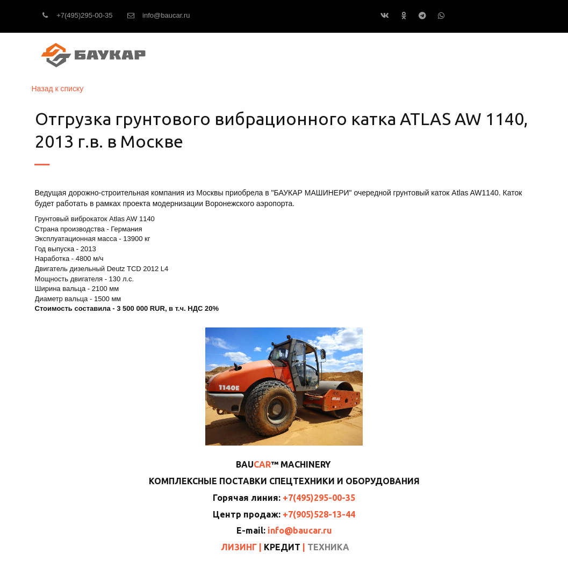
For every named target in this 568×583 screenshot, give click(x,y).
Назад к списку (58, 88)
